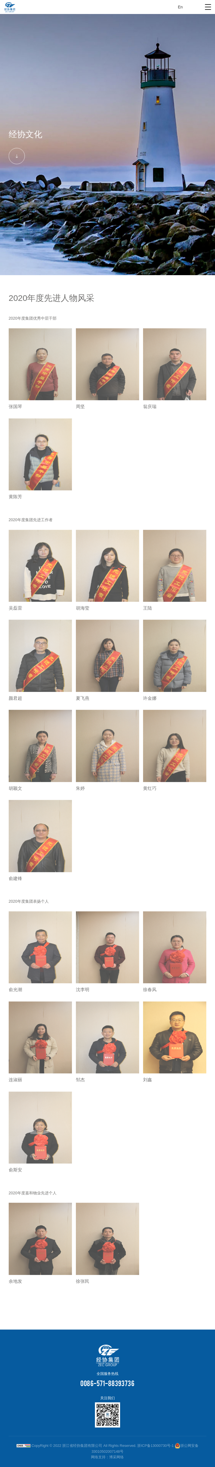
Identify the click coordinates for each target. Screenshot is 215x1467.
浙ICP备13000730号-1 (155, 1445)
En (180, 7)
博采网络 (116, 1457)
